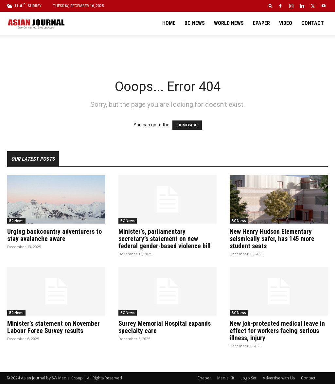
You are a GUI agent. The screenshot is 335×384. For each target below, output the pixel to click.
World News (229, 23)
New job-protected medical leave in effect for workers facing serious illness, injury (277, 331)
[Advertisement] (167, 52)
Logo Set (248, 378)
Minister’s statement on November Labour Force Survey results (53, 327)
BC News (195, 23)
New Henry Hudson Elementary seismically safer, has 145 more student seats (272, 239)
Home (168, 23)
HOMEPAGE (187, 125)
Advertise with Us (279, 378)
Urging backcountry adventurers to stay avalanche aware (54, 235)
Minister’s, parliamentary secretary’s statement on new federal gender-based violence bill (164, 239)
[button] (270, 5)
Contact (312, 23)
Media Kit (225, 378)
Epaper (261, 23)
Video (285, 23)
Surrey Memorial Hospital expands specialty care (164, 327)
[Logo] (36, 23)
